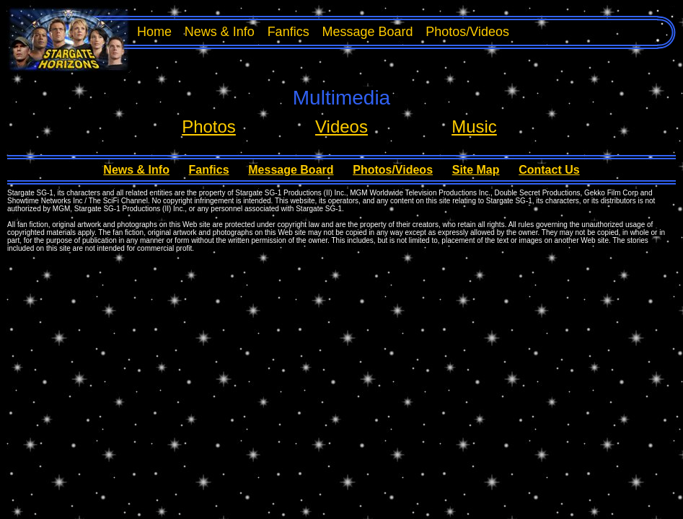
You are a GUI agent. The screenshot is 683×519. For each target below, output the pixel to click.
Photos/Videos (467, 32)
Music (474, 126)
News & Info (220, 32)
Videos (341, 126)
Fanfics (288, 32)
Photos (209, 126)
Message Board (367, 32)
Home (154, 32)
